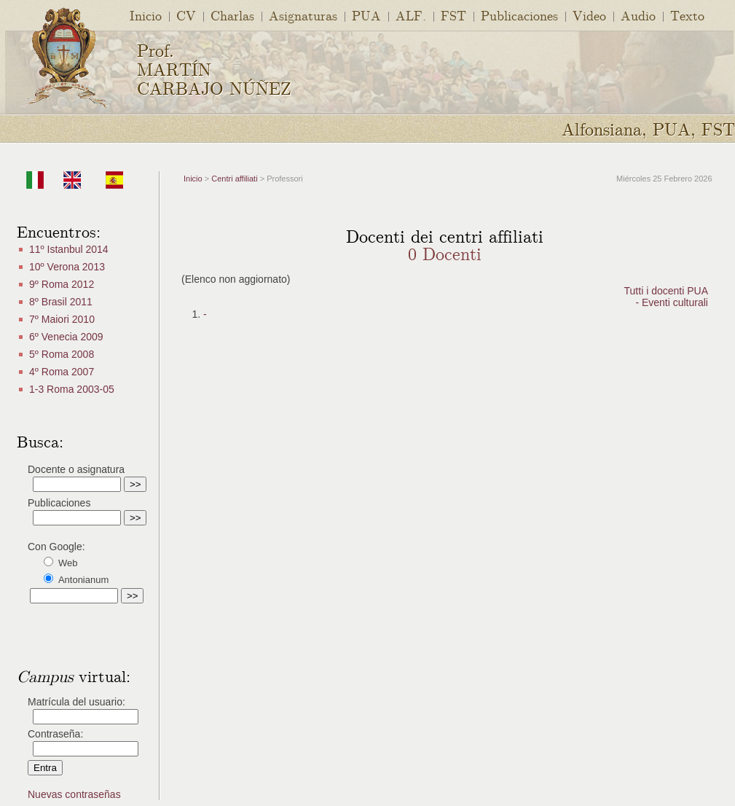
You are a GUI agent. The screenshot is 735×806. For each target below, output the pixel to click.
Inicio (146, 15)
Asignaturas (303, 15)
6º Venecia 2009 (66, 337)
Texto (687, 15)
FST (453, 15)
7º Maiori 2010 (62, 319)
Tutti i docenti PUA (666, 291)
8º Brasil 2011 (61, 302)
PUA (366, 15)
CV (186, 15)
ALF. (411, 15)
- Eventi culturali (671, 302)
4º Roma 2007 (61, 371)
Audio (638, 15)
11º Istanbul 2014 (69, 249)
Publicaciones (519, 15)
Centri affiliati (234, 178)
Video (589, 15)
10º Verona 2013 (67, 267)
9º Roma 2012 (61, 284)
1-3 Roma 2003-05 (71, 389)
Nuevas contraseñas (74, 794)
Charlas (232, 15)
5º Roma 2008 (61, 354)
